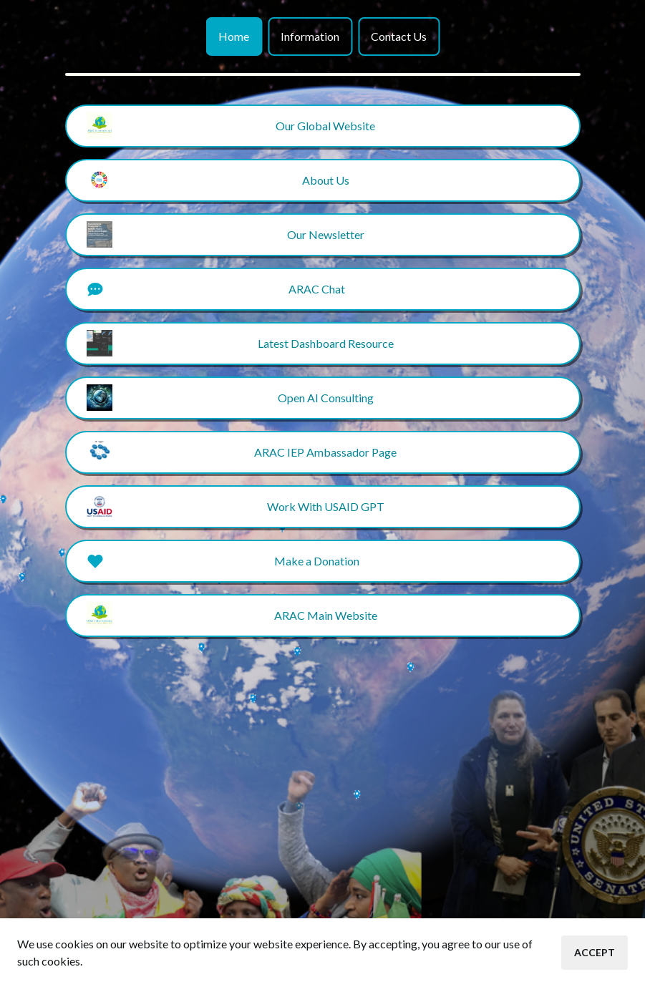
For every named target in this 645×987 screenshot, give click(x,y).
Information (310, 36)
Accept (594, 952)
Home (233, 36)
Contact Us (399, 36)
